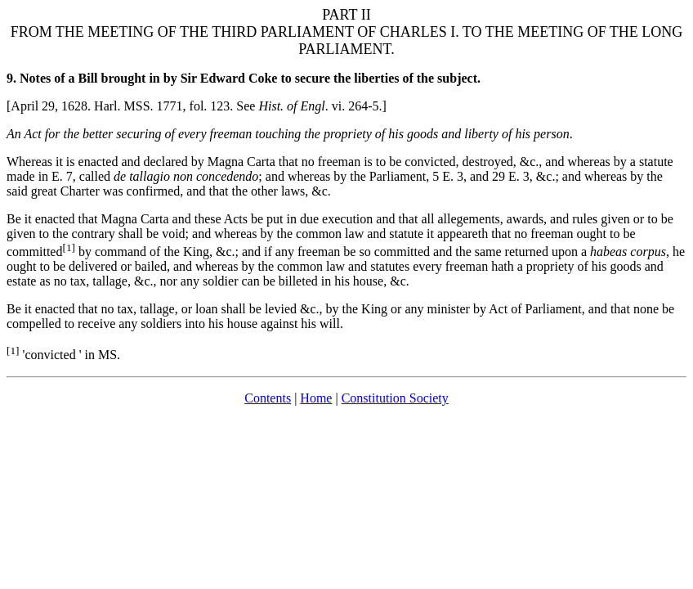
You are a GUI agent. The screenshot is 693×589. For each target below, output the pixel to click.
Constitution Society (395, 398)
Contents (267, 398)
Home (316, 398)
